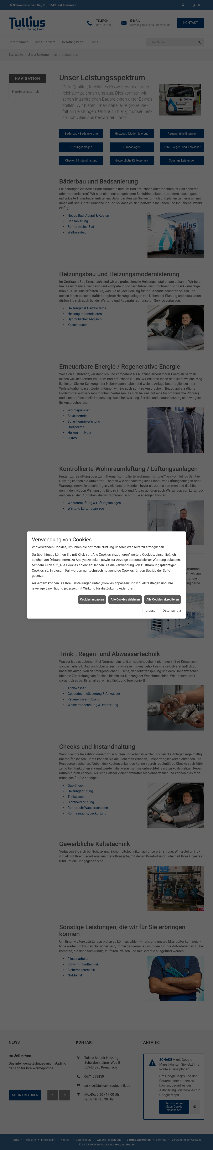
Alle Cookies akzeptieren (162, 571)
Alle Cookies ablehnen (125, 571)
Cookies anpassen (92, 571)
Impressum (150, 583)
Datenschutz (172, 583)
